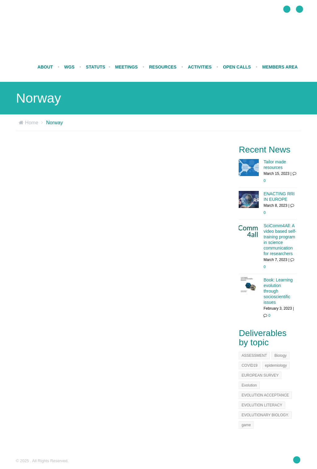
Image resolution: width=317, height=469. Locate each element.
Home (31, 122)
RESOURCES (162, 66)
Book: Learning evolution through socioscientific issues (278, 291)
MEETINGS (126, 66)
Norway (54, 122)
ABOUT (45, 66)
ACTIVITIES (200, 66)
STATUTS (95, 66)
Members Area (280, 66)
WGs (69, 66)
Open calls (237, 66)
